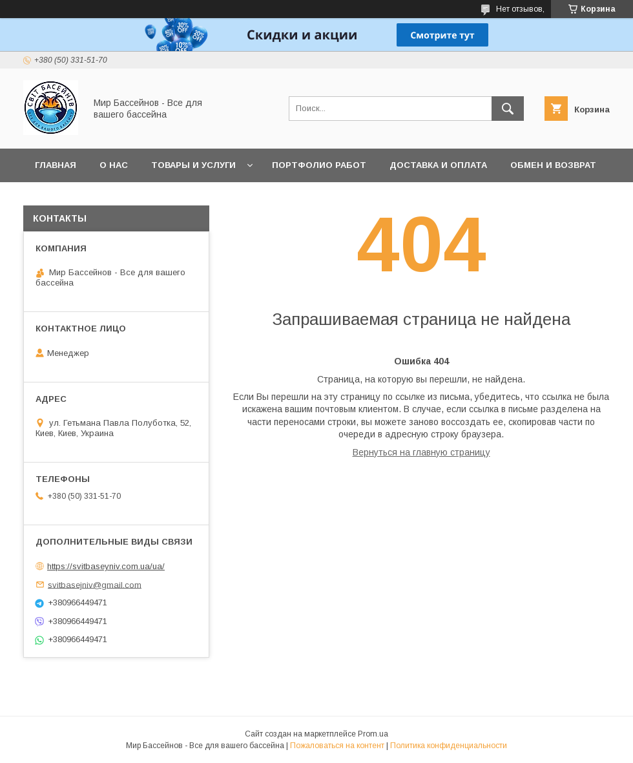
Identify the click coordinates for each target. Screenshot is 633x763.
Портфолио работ (319, 165)
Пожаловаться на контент (337, 745)
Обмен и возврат (553, 165)
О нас (113, 165)
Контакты (60, 199)
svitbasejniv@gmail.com (94, 584)
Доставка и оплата (438, 165)
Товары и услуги (193, 165)
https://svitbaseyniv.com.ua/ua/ (106, 566)
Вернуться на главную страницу (421, 452)
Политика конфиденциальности (448, 745)
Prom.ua (373, 733)
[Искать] (508, 108)
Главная (55, 165)
